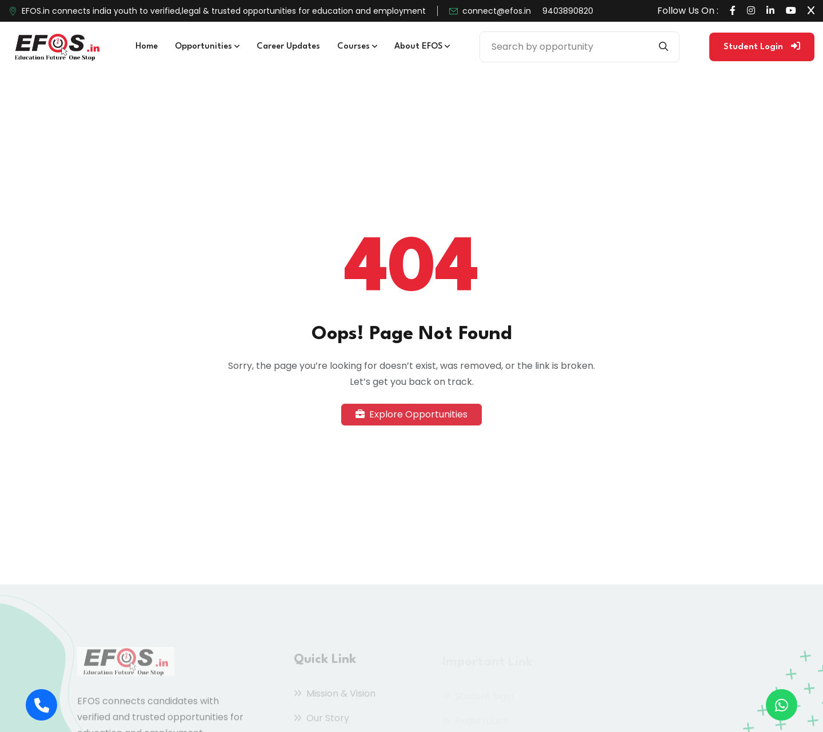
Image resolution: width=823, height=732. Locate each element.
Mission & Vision (334, 696)
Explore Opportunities (411, 414)
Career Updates (288, 46)
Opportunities (207, 46)
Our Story (321, 720)
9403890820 (567, 11)
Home (146, 46)
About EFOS (422, 46)
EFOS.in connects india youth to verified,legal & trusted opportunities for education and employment (224, 11)
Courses (357, 46)
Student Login (762, 46)
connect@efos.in (496, 11)
